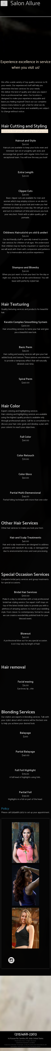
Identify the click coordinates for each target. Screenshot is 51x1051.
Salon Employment (25, 1047)
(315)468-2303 (17, 812)
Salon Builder (14, 1047)
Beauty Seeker (36, 1047)
